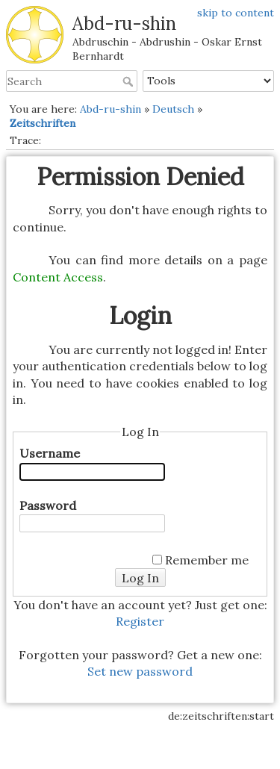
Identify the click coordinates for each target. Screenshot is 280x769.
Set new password (140, 671)
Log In (140, 577)
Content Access (58, 277)
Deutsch (173, 109)
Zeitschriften (42, 123)
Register (140, 621)
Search (129, 81)
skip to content (235, 12)
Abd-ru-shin (110, 109)
